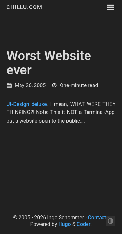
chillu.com (24, 7)
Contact (97, 217)
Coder (84, 224)
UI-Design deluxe (27, 104)
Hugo (64, 224)
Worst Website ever (49, 63)
